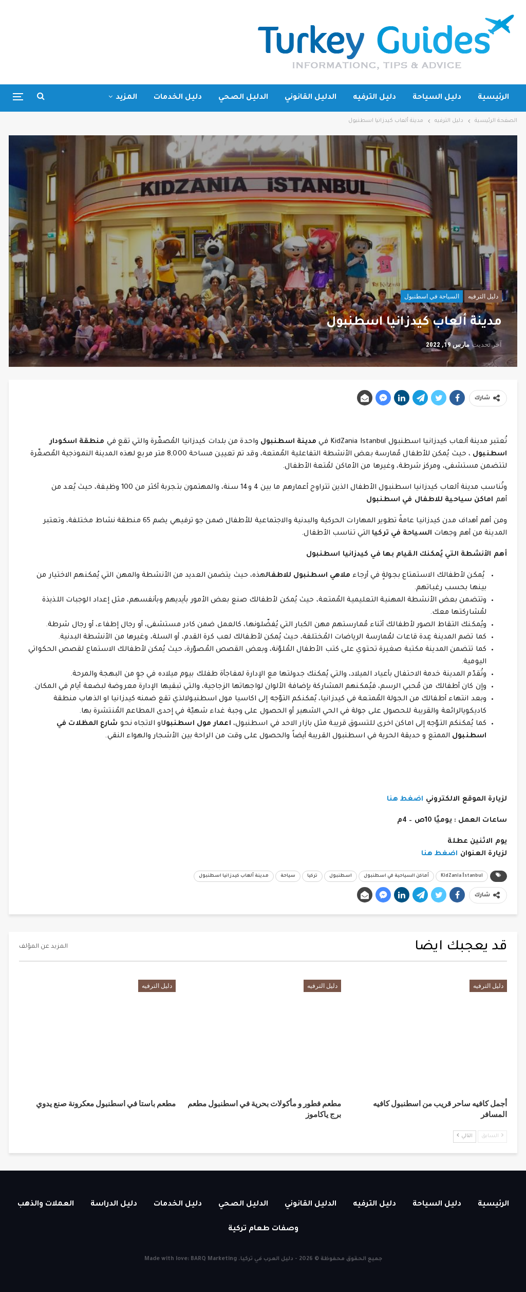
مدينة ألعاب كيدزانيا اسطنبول (234, 876)
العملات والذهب (45, 1204)
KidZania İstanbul (462, 876)
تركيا (312, 876)
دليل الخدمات (178, 98)
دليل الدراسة (113, 1204)
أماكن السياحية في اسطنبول (396, 876)
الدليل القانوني (310, 98)
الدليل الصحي (243, 98)
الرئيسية (493, 98)
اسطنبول (340, 876)
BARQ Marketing (214, 1259)
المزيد (126, 98)
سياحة (287, 876)
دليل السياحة (436, 98)
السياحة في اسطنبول (431, 296)
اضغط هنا (405, 799)
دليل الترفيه (374, 98)
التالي (465, 1135)
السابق (492, 1135)
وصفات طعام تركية (263, 1229)
